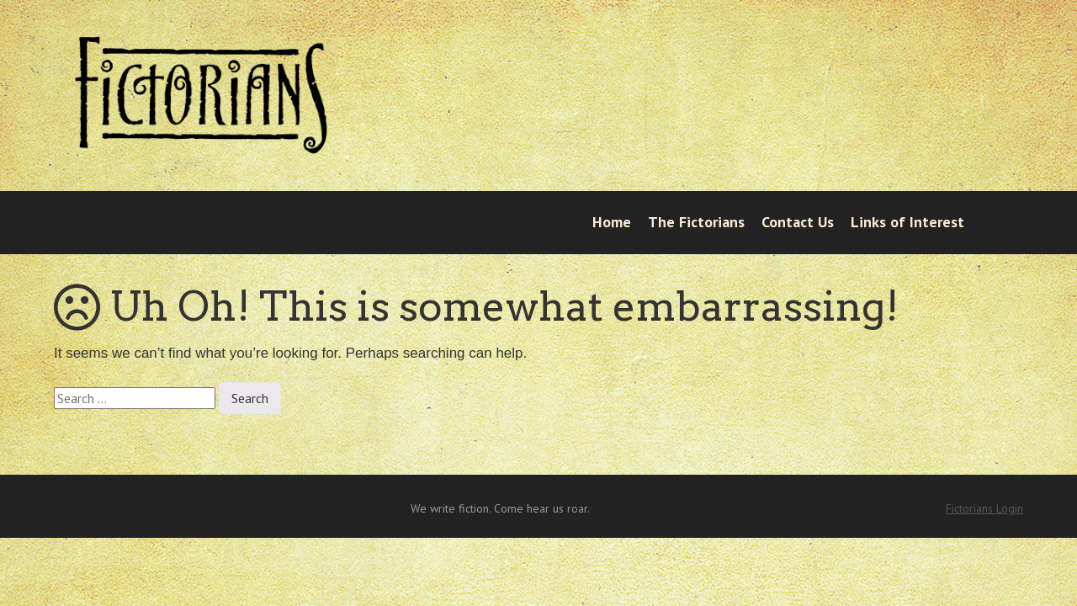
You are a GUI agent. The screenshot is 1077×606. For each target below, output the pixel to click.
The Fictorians (696, 221)
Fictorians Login (984, 508)
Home (611, 221)
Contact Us (797, 221)
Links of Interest (907, 221)
